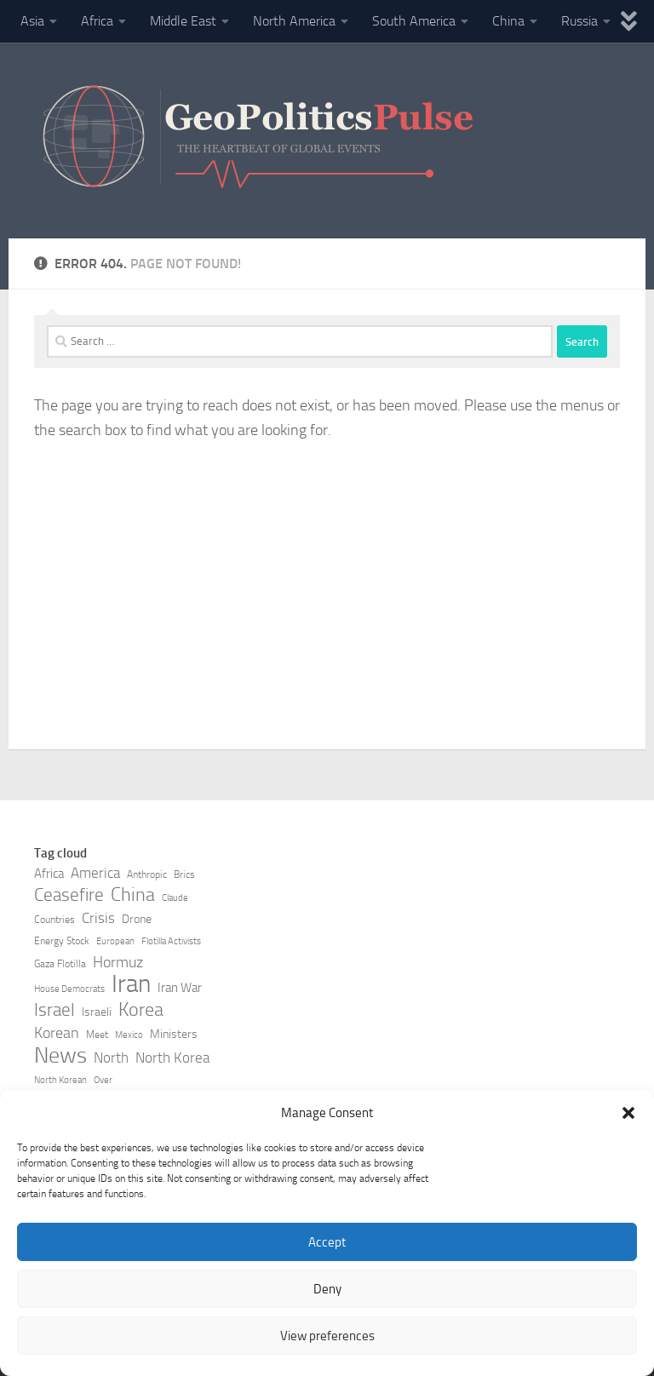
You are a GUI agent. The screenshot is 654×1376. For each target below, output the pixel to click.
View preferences (327, 1336)
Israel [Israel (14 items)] (54, 1010)
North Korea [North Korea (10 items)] (172, 1058)
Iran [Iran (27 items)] (131, 984)
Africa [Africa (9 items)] (49, 873)
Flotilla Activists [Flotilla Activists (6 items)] (171, 941)
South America (414, 21)
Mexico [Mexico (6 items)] (129, 1035)
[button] (628, 1112)
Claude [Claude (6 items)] (175, 897)
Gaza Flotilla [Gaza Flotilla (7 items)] (60, 964)
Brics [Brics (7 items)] (184, 874)
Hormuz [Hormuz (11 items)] (118, 962)
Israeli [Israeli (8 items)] (97, 1012)
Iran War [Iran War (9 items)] (180, 987)
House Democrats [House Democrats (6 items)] (69, 989)
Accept (327, 1242)
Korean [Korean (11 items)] (56, 1032)
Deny (327, 1289)
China (508, 21)
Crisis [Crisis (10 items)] (98, 918)
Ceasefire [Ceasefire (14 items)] (69, 895)
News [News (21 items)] (60, 1056)
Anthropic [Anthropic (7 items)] (147, 874)
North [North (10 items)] (111, 1058)
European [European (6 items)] (115, 941)
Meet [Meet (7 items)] (97, 1035)
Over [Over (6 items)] (103, 1080)
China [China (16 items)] (133, 895)
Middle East (183, 21)
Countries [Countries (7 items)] (54, 920)
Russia (579, 21)
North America (294, 21)
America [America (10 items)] (95, 873)
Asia (32, 21)
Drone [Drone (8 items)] (137, 919)
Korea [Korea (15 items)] (141, 1010)
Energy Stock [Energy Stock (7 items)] (61, 941)
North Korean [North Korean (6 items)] (60, 1080)
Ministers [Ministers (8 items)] (174, 1034)
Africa (97, 21)
